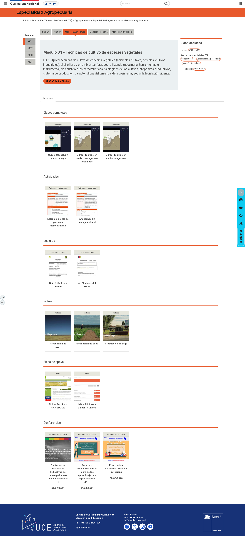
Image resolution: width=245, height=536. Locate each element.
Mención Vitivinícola (122, 32)
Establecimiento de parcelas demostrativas (58, 222)
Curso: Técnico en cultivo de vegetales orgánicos (87, 158)
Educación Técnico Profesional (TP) (52, 20)
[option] (241, 200)
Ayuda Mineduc (83, 527)
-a (3, 302)
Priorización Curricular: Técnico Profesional (116, 469)
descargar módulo (57, 81)
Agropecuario (82, 20)
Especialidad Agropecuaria (44, 12)
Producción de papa (87, 344)
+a (3, 296)
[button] (241, 192)
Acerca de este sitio (133, 518)
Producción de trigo (116, 344)
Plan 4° (57, 32)
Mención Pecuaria (99, 32)
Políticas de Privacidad (135, 520)
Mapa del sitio (130, 515)
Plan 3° (45, 32)
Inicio (26, 20)
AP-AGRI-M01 (199, 68)
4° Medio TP (194, 50)
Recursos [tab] (48, 98)
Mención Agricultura (136, 20)
